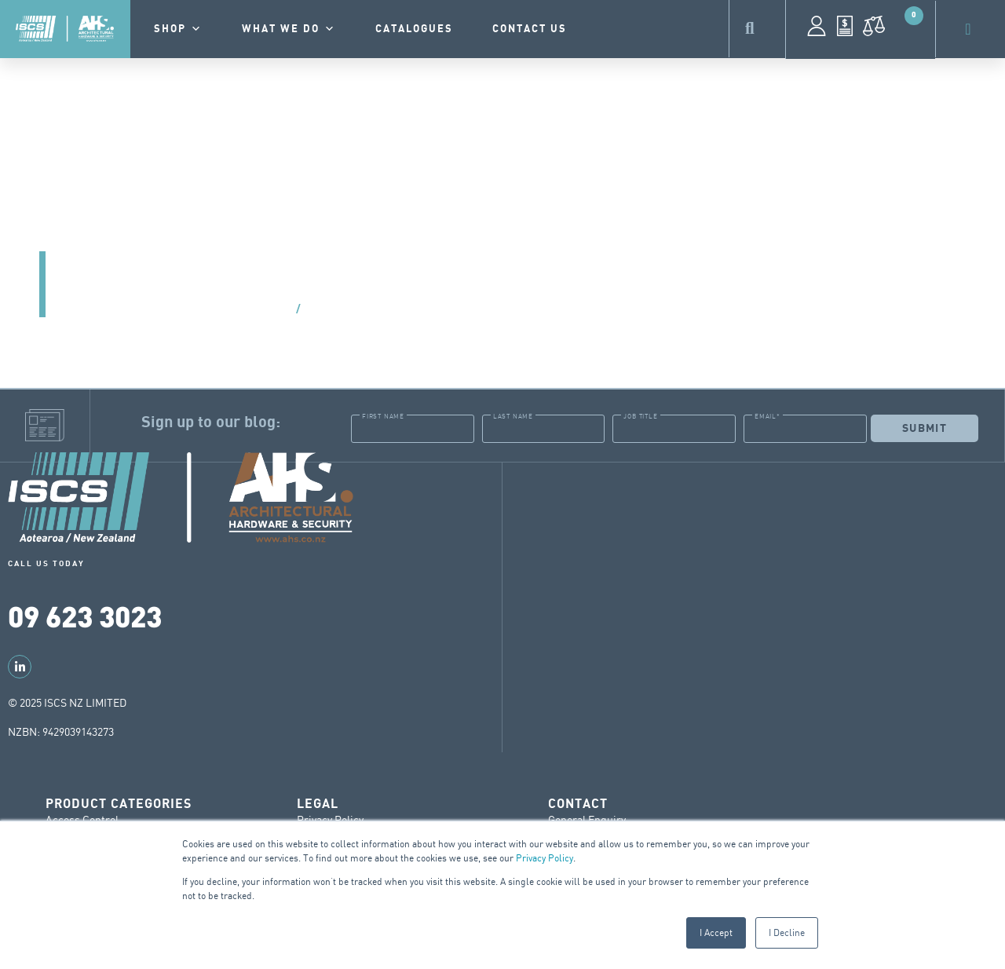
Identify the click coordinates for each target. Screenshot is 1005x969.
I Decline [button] (787, 932)
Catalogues (414, 29)
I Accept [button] (716, 932)
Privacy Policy (544, 858)
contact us (529, 29)
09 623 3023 (85, 615)
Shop (178, 29)
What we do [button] (289, 29)
